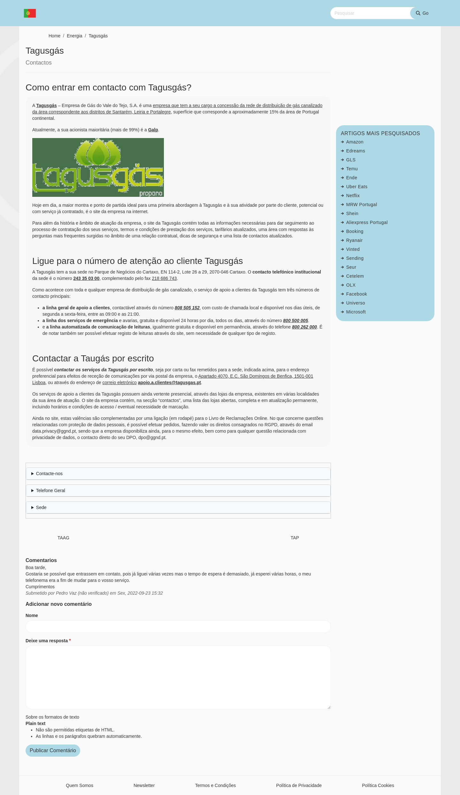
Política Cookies (378, 785)
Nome (32, 615)
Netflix (353, 195)
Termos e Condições (215, 785)
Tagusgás (98, 35)
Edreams (355, 150)
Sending (355, 258)
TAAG (63, 537)
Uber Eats (357, 186)
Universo (355, 302)
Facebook (356, 294)
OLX (351, 285)
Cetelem (355, 276)
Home (54, 35)
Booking (355, 231)
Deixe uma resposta (47, 640)
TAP (295, 537)
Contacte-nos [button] (49, 473)
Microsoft (356, 311)
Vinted (353, 249)
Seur (351, 267)
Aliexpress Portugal (367, 222)
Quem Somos (79, 785)
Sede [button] (41, 507)
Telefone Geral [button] (50, 490)
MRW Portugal (361, 204)
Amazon (355, 141)
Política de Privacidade (299, 785)
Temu (352, 168)
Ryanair (354, 240)
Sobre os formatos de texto (52, 717)
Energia (74, 35)
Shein (352, 213)
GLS (351, 159)
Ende (351, 177)
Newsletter (144, 785)
